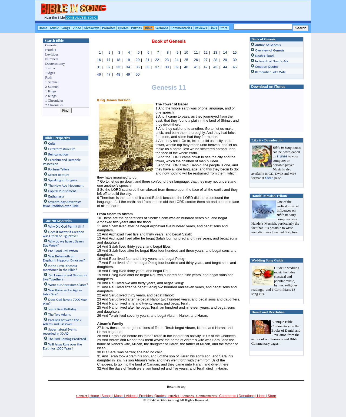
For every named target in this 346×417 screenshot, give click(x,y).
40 (186, 67)
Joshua (66, 68)
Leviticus (66, 54)
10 (186, 52)
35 (137, 67)
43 (215, 67)
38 (167, 67)
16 (99, 60)
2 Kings (66, 96)
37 (157, 67)
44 (225, 67)
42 (205, 67)
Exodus (66, 50)
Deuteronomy (66, 64)
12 (205, 52)
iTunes (282, 156)
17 (108, 60)
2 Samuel (66, 87)
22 (157, 60)
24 (176, 60)
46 (99, 74)
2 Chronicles (66, 105)
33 (118, 67)
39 (176, 67)
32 (108, 67)
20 (137, 60)
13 (215, 52)
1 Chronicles (66, 100)
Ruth (66, 77)
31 (99, 67)
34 (128, 67)
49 (128, 74)
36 (147, 67)
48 (118, 74)
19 (128, 60)
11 (196, 52)
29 (225, 60)
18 (118, 60)
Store (269, 178)
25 (186, 60)
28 (215, 60)
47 (108, 74)
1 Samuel (66, 82)
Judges (66, 73)
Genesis (66, 45)
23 (167, 60)
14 (225, 52)
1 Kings (66, 91)
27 (205, 60)
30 (235, 60)
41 (196, 67)
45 (235, 67)
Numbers (66, 59)
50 (137, 74)
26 (196, 60)
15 (235, 52)
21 (147, 60)
